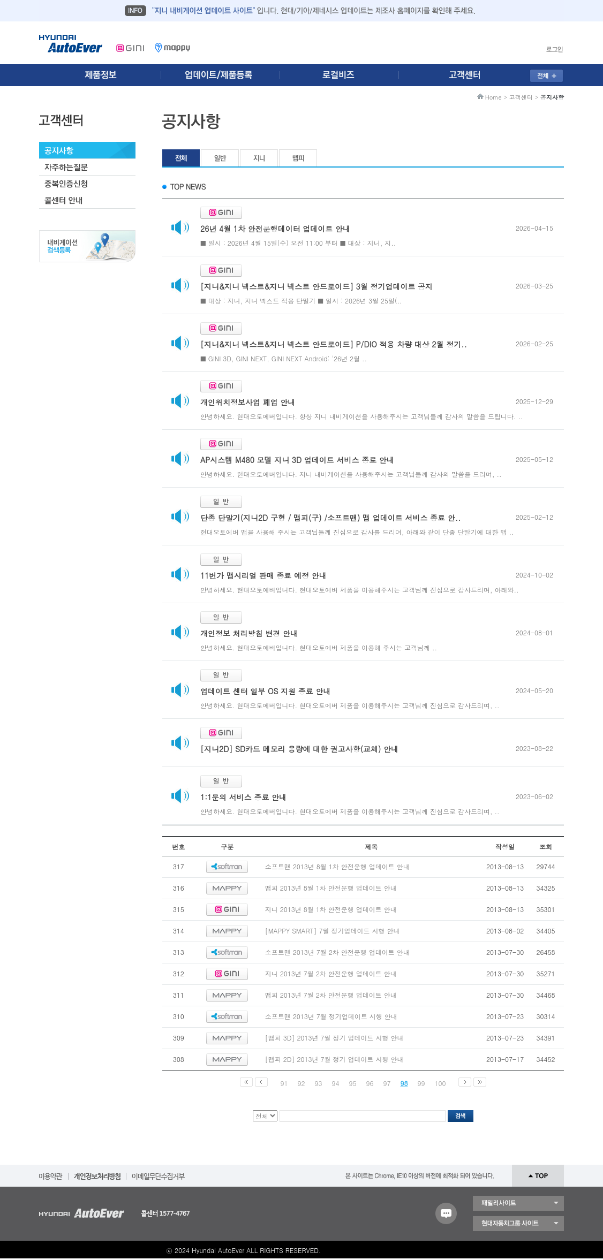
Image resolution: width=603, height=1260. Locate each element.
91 (284, 1083)
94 (336, 1083)
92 (301, 1083)
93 (318, 1083)
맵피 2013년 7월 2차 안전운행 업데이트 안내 (331, 994)
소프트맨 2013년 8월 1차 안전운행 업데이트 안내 (337, 866)
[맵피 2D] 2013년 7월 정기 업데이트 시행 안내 (334, 1059)
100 (440, 1083)
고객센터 (521, 97)
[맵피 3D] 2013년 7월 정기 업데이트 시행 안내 (334, 1037)
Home (493, 97)
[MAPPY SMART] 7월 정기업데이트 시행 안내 (332, 930)
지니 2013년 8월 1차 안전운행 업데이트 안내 (331, 909)
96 (370, 1083)
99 (421, 1083)
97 (387, 1083)
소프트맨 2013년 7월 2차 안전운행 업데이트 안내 (337, 952)
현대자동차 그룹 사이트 (518, 1223)
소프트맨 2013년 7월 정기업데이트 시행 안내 (331, 1016)
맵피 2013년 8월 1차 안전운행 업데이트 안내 (331, 887)
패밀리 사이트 (518, 1203)
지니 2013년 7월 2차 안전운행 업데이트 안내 (331, 973)
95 (353, 1083)
